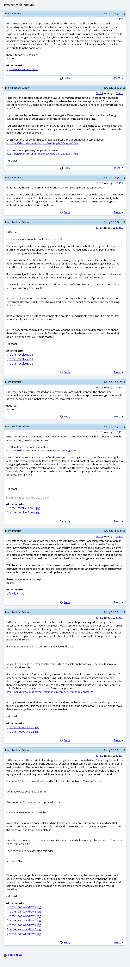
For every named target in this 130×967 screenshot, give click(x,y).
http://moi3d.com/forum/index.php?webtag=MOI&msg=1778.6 (42, 153)
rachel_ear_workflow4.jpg (25, 920)
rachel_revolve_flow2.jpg (24, 512)
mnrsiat (16, 13)
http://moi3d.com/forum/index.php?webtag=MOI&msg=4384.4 (42, 143)
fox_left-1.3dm (18, 593)
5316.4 (99, 227)
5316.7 (99, 536)
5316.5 (99, 387)
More (119, 78)
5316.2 (99, 93)
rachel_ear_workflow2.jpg (25, 911)
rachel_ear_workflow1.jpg (25, 907)
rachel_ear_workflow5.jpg (25, 925)
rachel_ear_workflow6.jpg (25, 929)
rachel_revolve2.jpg (21, 359)
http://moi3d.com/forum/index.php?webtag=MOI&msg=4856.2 (42, 450)
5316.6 (99, 432)
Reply (67, 78)
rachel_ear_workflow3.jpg (25, 916)
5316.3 (99, 183)
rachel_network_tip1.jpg (24, 727)
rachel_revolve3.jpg (21, 363)
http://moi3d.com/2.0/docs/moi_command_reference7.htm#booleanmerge (49, 692)
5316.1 (119, 19)
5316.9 (99, 755)
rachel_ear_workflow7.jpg (25, 934)
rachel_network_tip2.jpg (24, 731)
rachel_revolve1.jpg (21, 354)
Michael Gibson (21, 87)
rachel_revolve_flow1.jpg (24, 508)
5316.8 (99, 617)
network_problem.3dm (23, 69)
